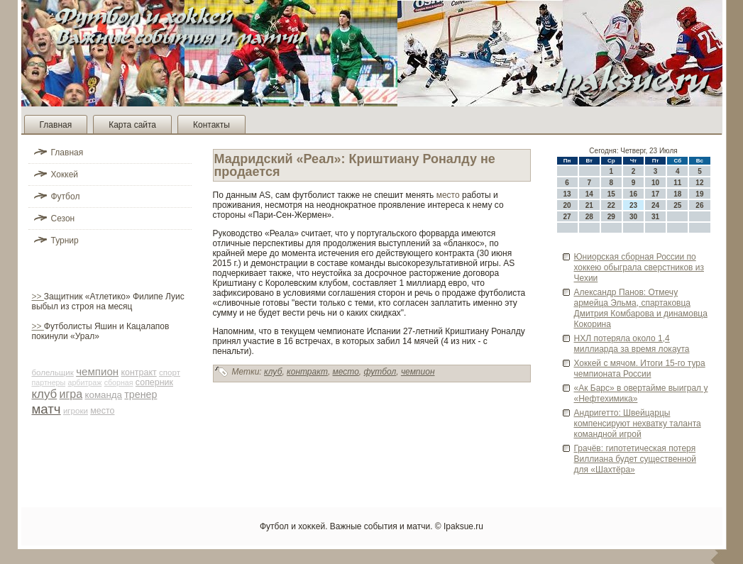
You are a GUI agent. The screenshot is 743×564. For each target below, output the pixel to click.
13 (567, 194)
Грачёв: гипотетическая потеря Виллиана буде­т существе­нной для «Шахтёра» (635, 459)
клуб (44, 394)
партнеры (49, 382)
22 (611, 205)
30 (633, 217)
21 (589, 205)
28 (589, 217)
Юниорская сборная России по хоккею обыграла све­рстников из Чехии (639, 267)
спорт (169, 372)
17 (655, 194)
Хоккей (65, 174)
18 (677, 194)
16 (633, 194)
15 (611, 194)
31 (655, 217)
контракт (138, 372)
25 (677, 205)
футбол (380, 372)
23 (633, 205)
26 (699, 205)
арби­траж (85, 382)
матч (46, 409)
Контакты (211, 125)
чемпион (97, 371)
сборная (118, 382)
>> (38, 297)
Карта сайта (132, 125)
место (102, 411)
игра (71, 394)
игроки (75, 411)
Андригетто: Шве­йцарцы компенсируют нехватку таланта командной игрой (637, 423)
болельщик (53, 372)
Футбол (65, 196)
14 (589, 194)
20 (567, 205)
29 (611, 217)
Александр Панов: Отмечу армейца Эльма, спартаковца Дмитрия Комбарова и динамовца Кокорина (641, 308)
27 (567, 217)
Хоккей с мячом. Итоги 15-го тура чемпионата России (639, 368)
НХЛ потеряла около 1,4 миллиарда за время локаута (632, 343)
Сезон (63, 218)
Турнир (65, 240)
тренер (140, 394)
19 (699, 194)
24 (655, 205)
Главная (56, 125)
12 (699, 183)
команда (103, 394)
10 (655, 183)
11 (677, 183)
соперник (154, 382)
